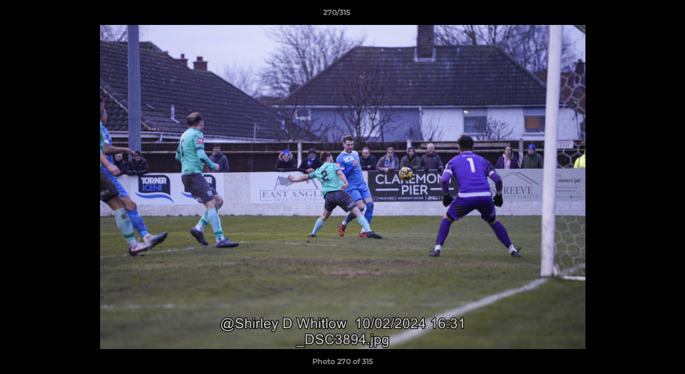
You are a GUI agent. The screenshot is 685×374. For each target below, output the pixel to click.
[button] (641, 15)
